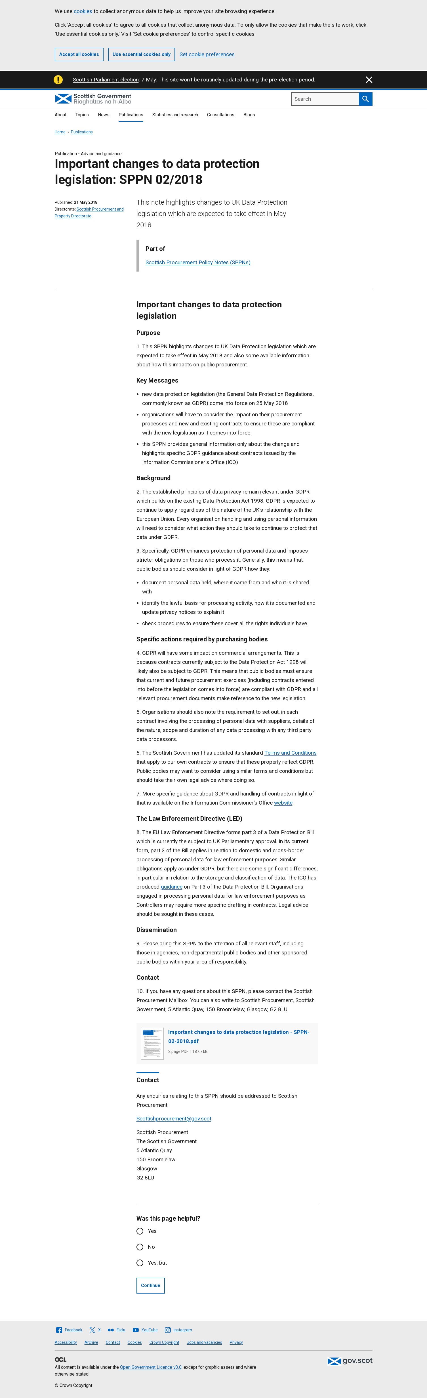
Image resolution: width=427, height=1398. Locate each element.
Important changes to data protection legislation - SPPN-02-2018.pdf (239, 1036)
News (104, 114)
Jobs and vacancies (204, 1342)
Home (60, 132)
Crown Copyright (164, 1342)
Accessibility (66, 1342)
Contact (113, 1342)
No (151, 1247)
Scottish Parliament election (106, 79)
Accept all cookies (79, 54)
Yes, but (157, 1263)
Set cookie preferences (207, 54)
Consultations (220, 114)
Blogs (249, 114)
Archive (91, 1342)
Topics (82, 114)
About (60, 114)
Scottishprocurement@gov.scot (173, 1118)
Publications (131, 114)
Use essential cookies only (142, 54)
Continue (150, 1285)
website (283, 802)
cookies (83, 11)
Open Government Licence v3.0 (151, 1367)
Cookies (135, 1342)
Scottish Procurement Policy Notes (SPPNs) (198, 262)
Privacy (236, 1342)
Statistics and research (175, 114)
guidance (171, 886)
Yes (152, 1231)
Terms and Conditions (290, 753)
